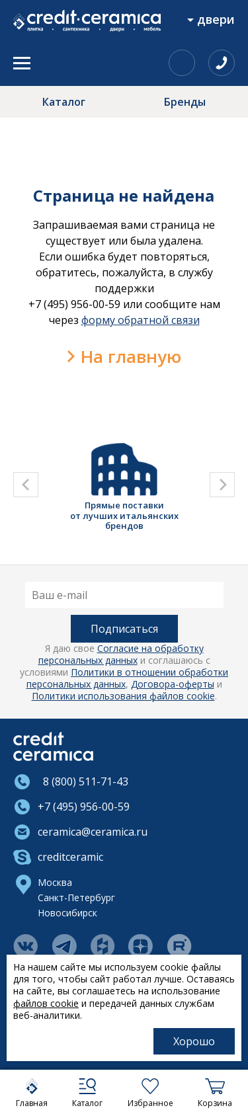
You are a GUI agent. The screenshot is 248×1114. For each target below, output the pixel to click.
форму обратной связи (140, 320)
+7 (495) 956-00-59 (84, 806)
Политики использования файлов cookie (123, 696)
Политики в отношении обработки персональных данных (127, 678)
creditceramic (70, 857)
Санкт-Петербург (76, 897)
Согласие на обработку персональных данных (121, 654)
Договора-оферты (172, 684)
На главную (131, 356)
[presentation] (25, 484)
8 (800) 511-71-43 (83, 781)
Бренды (185, 102)
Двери (216, 19)
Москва (55, 882)
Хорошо (194, 1041)
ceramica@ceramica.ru (92, 831)
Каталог (63, 102)
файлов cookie (46, 1003)
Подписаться (124, 628)
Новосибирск (67, 912)
